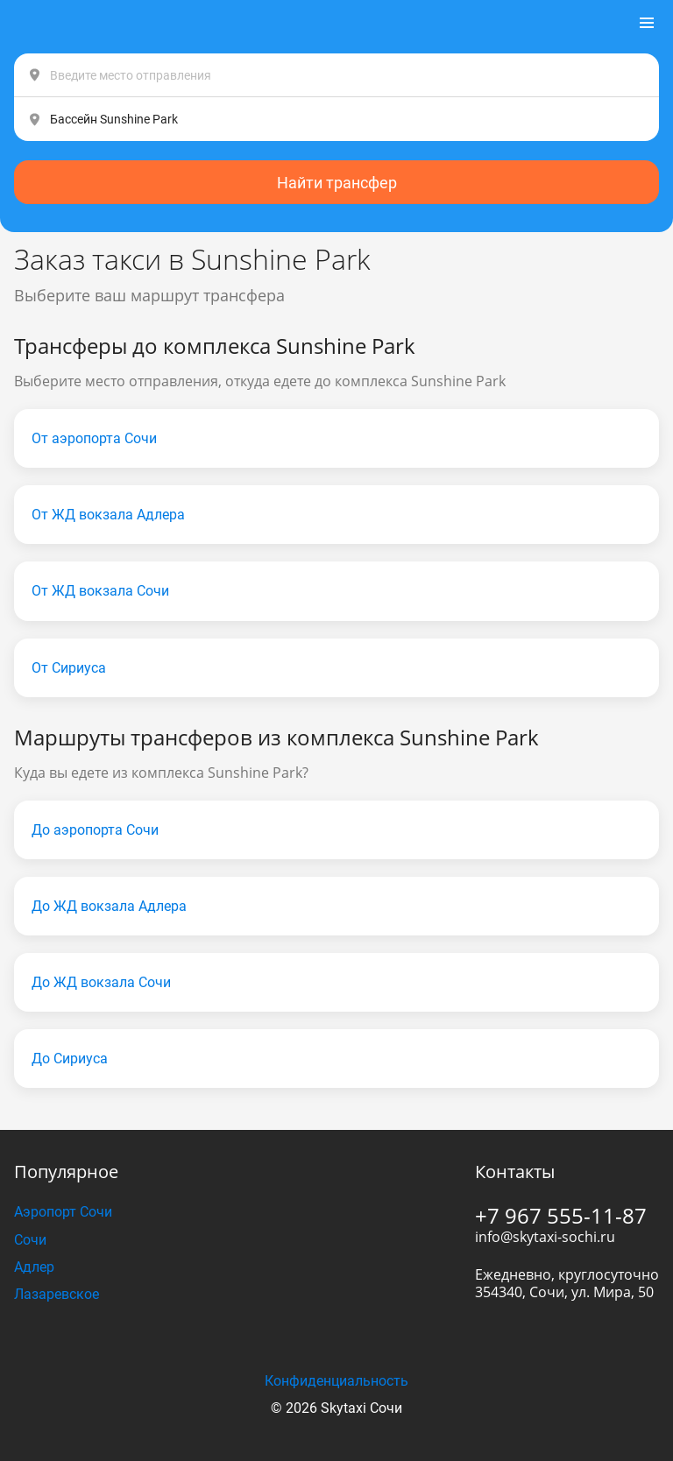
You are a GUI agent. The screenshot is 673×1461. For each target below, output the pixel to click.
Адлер (34, 1267)
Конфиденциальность (336, 1381)
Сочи (30, 1240)
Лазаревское (56, 1294)
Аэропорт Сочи (63, 1211)
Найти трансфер (337, 182)
